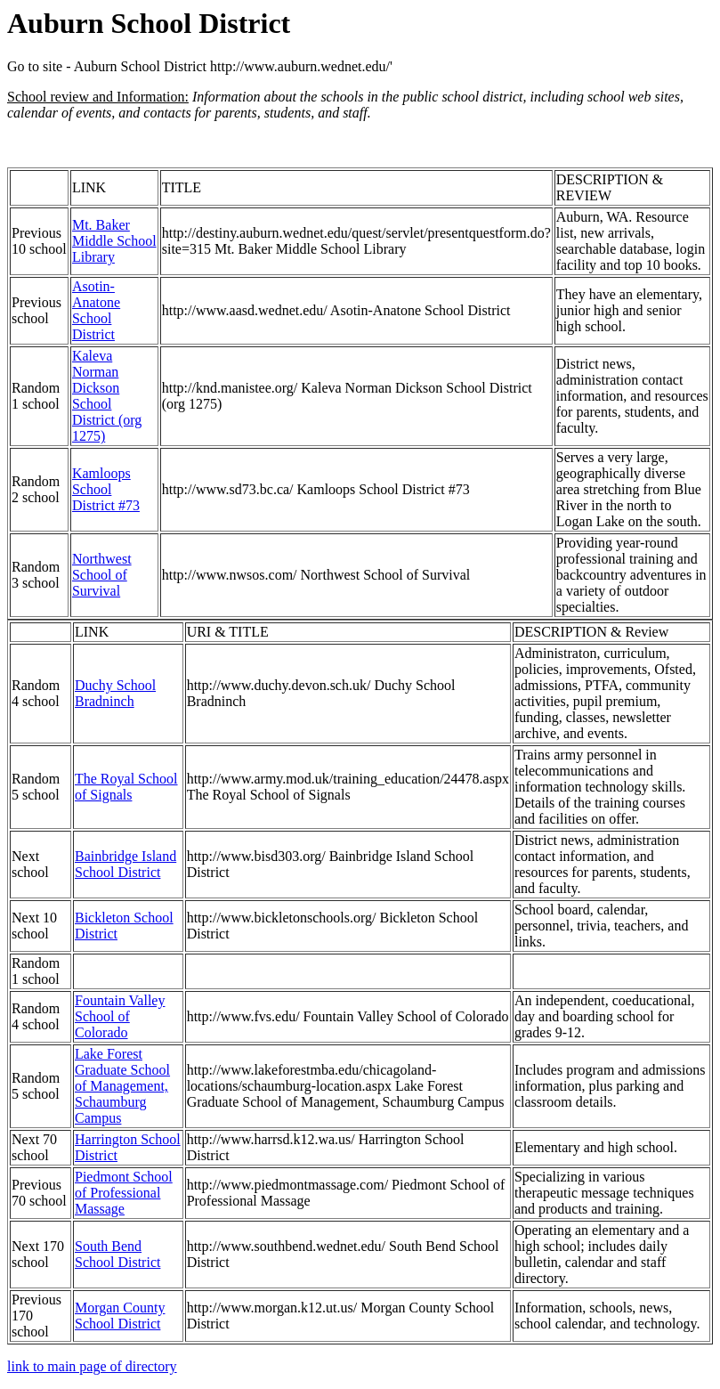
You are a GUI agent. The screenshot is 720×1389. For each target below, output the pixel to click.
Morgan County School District (120, 1315)
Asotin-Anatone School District (96, 310)
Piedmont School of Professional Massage (124, 1192)
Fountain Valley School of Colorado (120, 1016)
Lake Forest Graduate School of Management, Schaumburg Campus (122, 1085)
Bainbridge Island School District (125, 864)
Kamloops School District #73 (106, 489)
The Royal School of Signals (126, 786)
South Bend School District (117, 1254)
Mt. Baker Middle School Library (114, 240)
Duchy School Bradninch (115, 693)
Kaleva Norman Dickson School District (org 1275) (107, 395)
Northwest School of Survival (102, 574)
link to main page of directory (92, 1366)
